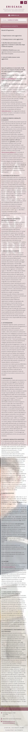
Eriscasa (4, 20)
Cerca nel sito (21, 2)
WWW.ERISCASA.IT (6, 111)
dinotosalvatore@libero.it (8, 79)
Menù (25, 2)
